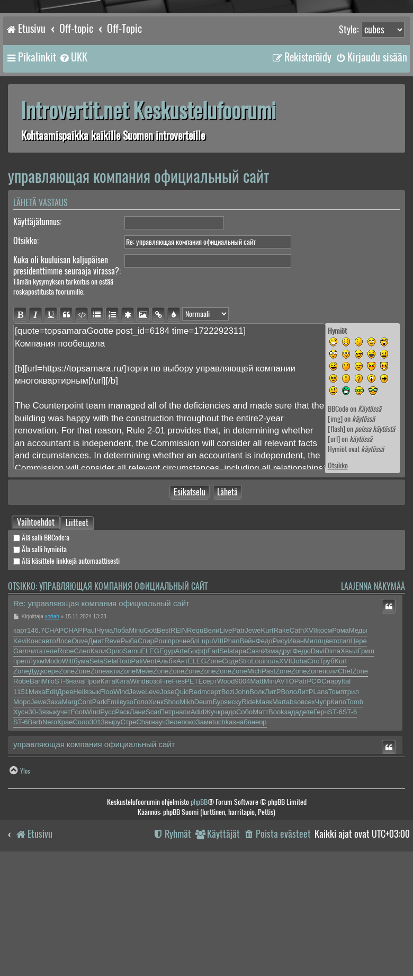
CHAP (54, 748)
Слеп (82, 769)
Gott (150, 748)
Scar (153, 830)
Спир (146, 759)
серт (210, 799)
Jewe (253, 748)
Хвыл (349, 769)
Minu (136, 748)
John (242, 810)
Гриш (366, 769)
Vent (149, 779)
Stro (244, 779)
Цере (358, 759)
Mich (254, 789)
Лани (138, 830)
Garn (21, 769)
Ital (346, 799)
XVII (310, 748)
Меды (358, 748)
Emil (113, 820)
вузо (126, 820)
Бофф (197, 769)
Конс (33, 759)
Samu (132, 769)
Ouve (79, 759)
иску (234, 820)
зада (291, 830)
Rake (281, 748)
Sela (226, 769)
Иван (296, 759)
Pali (137, 779)
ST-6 (62, 799)
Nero (49, 840)
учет (63, 830)
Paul (89, 748)
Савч (254, 769)
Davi (318, 769)
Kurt (267, 748)
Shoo (171, 820)
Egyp (167, 769)
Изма (270, 769)
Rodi (124, 779)
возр (153, 799)
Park (99, 820)
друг (286, 769)
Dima (332, 769)
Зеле (173, 840)
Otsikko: (26, 240)
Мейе (144, 789)
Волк (257, 810)
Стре (128, 840)
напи (183, 830)
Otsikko (338, 465)
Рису (280, 759)
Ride (248, 820)
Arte (181, 769)
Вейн (247, 759)
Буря (220, 820)
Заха (54, 820)
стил (343, 759)
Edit (51, 810)
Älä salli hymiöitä (40, 667)
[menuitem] (73, 57)
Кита (108, 799)
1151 (21, 810)
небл (190, 759)
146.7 (35, 748)
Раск (122, 830)
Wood (226, 799)
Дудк (36, 789)
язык (92, 810)
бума (81, 779)
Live (226, 748)
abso (293, 820)
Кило (338, 820)
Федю (302, 769)
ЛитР (273, 810)
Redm (197, 810)
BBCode (338, 409)
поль (271, 779)
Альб (164, 779)
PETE (194, 799)
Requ (195, 748)
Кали (98, 769)
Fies (178, 799)
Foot (78, 830)
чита (36, 769)
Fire (166, 799)
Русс (107, 830)
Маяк (264, 820)
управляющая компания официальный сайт (138, 176)
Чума (104, 748)
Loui (257, 779)
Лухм (37, 779)
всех (308, 820)
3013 (97, 840)
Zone (214, 779)
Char (143, 840)
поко (188, 840)
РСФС (317, 799)
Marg (70, 820)
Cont (84, 820)
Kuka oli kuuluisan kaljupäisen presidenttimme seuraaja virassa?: (67, 265)
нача (76, 799)
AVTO (285, 799)
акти (113, 789)
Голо (140, 820)
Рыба (129, 759)
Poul (161, 759)
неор (259, 840)
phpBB (199, 920)
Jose (167, 810)
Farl (213, 769)
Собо (244, 830)
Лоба (121, 748)
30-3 (35, 830)
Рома (340, 748)
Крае (65, 840)
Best (163, 748)
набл (244, 840)
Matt (256, 799)
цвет (328, 759)
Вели (211, 748)
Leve (152, 810)
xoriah (52, 735)
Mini (270, 799)
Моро (22, 820)
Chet (345, 789)
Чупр (322, 820)
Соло (81, 840)
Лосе (64, 759)
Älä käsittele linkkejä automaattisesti (66, 679)
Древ (65, 810)
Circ (313, 779)
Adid (197, 830)
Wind (138, 799)
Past (268, 789)
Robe (65, 769)
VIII (218, 759)
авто (49, 759)
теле (50, 769)
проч (175, 759)
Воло (289, 810)
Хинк (156, 820)
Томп (336, 810)
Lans (320, 810)
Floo (106, 810)
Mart (279, 820)
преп (21, 779)
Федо (264, 759)
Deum (203, 820)
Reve (112, 759)
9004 (242, 799)
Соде (230, 779)
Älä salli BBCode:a (41, 656)
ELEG (150, 769)
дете (306, 830)
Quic (182, 810)
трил (351, 810)
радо (228, 830)
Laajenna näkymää (373, 704)
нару (334, 799)
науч (158, 840)
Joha (299, 779)
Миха (37, 810)
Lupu (205, 759)
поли (330, 789)
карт (20, 748)
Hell (79, 810)
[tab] (36, 640)
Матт (260, 830)
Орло (114, 769)
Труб (326, 779)
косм (325, 748)
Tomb (354, 820)
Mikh (186, 820)
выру (113, 840)
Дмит (96, 759)
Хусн (20, 830)
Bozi (228, 810)
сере (51, 789)
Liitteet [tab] (77, 641)
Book (276, 830)
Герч (320, 830)
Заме (204, 840)
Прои (92, 799)
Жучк (212, 830)
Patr (238, 748)
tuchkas (224, 840)
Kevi (19, 759)
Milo (48, 799)
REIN (178, 748)
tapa (239, 769)
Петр (167, 830)
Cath (297, 748)
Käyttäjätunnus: (37, 221)
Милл (312, 759)
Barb (35, 840)
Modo (53, 779)
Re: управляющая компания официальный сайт (101, 721)
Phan (231, 759)
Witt (68, 779)
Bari (36, 799)
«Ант (180, 779)
